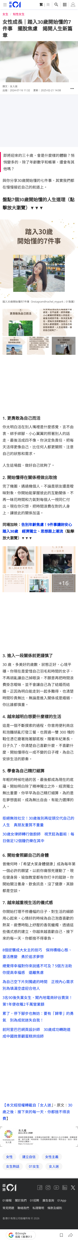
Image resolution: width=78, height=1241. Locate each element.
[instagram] (48, 1187)
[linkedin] (64, 1187)
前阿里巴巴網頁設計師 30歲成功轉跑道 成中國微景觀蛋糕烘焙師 (38, 1033)
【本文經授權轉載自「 (21, 1105)
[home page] (15, 4)
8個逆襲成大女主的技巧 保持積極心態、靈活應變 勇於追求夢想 (37, 953)
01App (61, 1200)
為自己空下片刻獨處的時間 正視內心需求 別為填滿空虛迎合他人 (39, 985)
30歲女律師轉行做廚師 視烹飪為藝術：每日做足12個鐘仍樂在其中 (38, 837)
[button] (72, 88)
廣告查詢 (48, 1200)
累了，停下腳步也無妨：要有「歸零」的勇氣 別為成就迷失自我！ (38, 1017)
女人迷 (45, 1105)
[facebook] (39, 1187)
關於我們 (21, 1200)
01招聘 (34, 1200)
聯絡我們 (23, 1208)
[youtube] (56, 1187)
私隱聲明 (38, 1208)
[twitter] (73, 1187)
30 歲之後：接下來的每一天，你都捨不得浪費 (37, 1112)
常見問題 (8, 1208)
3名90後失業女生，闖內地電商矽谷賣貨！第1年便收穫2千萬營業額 (37, 1001)
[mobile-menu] (4, 4)
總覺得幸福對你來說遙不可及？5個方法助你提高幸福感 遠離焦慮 (37, 969)
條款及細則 (54, 1208)
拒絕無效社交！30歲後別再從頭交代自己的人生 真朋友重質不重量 (38, 821)
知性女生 (19, 14)
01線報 (7, 1200)
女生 (5, 14)
